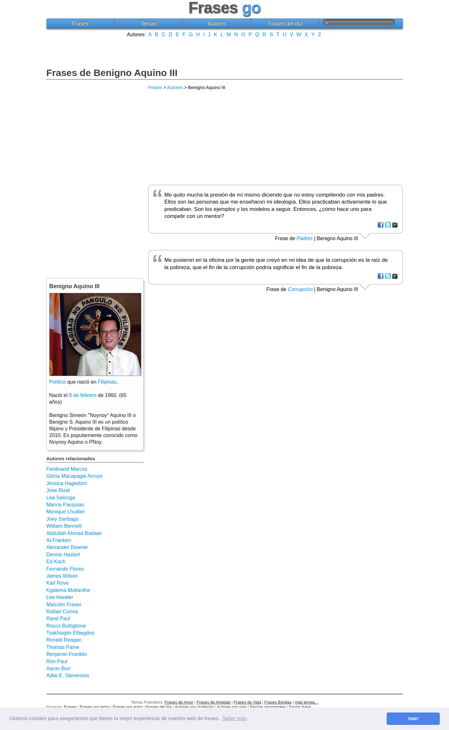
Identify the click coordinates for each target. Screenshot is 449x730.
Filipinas (107, 382)
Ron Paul (56, 661)
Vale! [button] (413, 718)
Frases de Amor (179, 702)
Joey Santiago (62, 519)
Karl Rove (57, 583)
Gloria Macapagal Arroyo (74, 476)
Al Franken (58, 540)
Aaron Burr (58, 668)
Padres (305, 238)
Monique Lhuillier (65, 511)
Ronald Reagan (64, 640)
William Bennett (64, 526)
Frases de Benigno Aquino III (112, 72)
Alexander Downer (67, 547)
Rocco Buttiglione (66, 626)
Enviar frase (300, 707)
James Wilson (62, 576)
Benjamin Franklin (66, 654)
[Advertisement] (224, 52)
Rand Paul (58, 618)
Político (57, 382)
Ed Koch (56, 561)
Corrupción (300, 289)
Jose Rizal (58, 490)
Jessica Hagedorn (66, 483)
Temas (148, 23)
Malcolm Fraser (63, 604)
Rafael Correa (62, 611)
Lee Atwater (60, 597)
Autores (216, 23)
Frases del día (285, 23)
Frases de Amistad (213, 702)
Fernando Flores (65, 569)
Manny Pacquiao (65, 504)
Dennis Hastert (63, 554)
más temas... (306, 702)
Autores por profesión (194, 707)
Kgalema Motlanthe (68, 590)
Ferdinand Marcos (67, 469)
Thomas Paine (62, 647)
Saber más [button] (234, 718)
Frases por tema (94, 707)
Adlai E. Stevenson (67, 675)
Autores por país (232, 707)
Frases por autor (128, 707)
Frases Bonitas (277, 702)
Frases (80, 23)
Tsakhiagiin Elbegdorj (70, 633)
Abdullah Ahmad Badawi (74, 533)
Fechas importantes (268, 707)
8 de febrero (82, 395)
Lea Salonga (60, 497)
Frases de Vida (247, 702)
